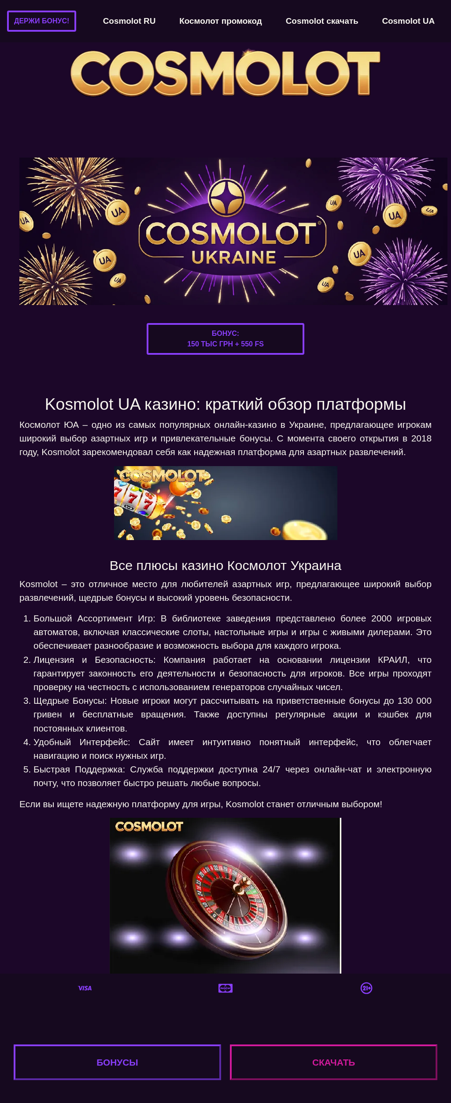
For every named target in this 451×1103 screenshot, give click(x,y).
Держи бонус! (41, 21)
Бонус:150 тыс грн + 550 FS (225, 339)
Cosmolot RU (129, 21)
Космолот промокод (220, 21)
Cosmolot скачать (322, 21)
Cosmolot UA (408, 21)
